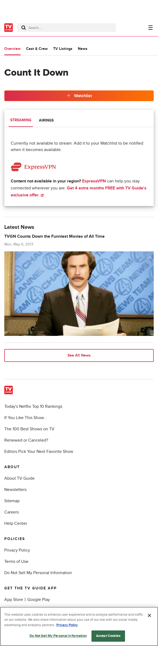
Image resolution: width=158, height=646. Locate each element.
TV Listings (62, 48)
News (82, 48)
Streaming (20, 120)
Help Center (15, 523)
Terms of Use (16, 561)
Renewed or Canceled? (26, 440)
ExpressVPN (94, 181)
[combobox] (66, 27)
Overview (12, 48)
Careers (11, 512)
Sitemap (12, 501)
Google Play (38, 599)
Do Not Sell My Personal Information (38, 572)
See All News (79, 355)
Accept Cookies (108, 636)
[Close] (149, 615)
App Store (13, 599)
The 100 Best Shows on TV (29, 429)
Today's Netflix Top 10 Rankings (33, 406)
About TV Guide (19, 478)
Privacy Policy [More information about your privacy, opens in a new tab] (67, 625)
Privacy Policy (17, 550)
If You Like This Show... (25, 417)
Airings (46, 120)
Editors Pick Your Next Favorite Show (38, 451)
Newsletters (15, 489)
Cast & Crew (37, 48)
